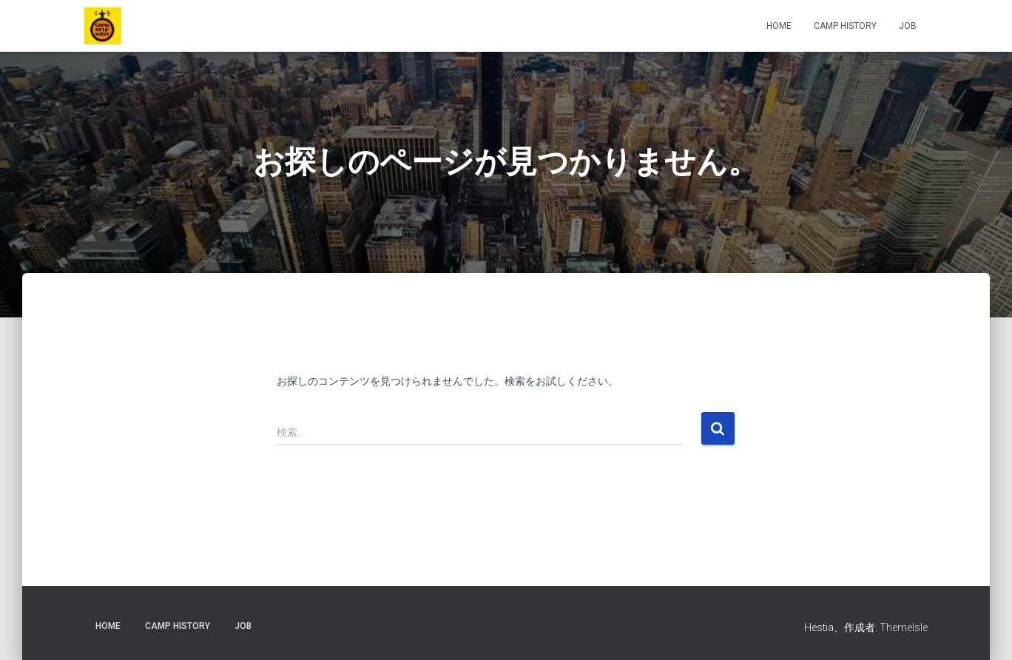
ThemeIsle (904, 627)
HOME (779, 26)
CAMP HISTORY (845, 26)
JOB (908, 26)
